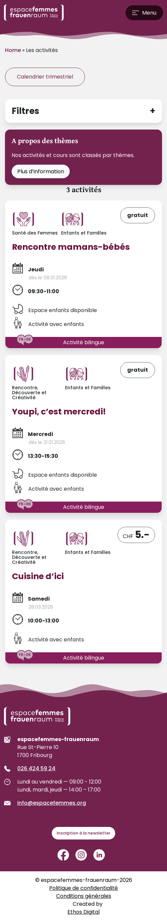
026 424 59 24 (36, 768)
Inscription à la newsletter (83, 833)
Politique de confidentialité (83, 888)
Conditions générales (83, 896)
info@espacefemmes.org (51, 803)
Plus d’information (40, 171)
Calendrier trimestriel (45, 77)
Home (13, 50)
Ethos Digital (83, 912)
